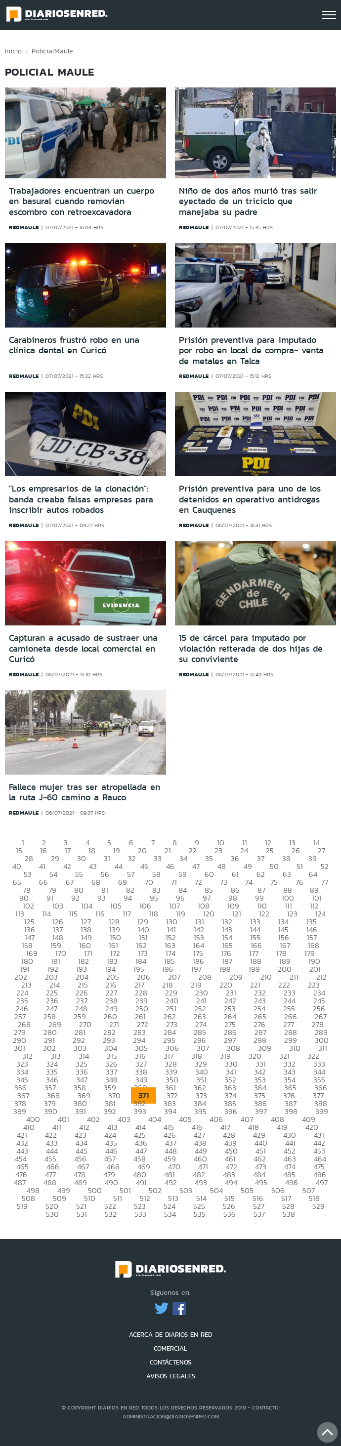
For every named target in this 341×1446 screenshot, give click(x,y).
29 (55, 858)
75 (274, 882)
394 (170, 1111)
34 (183, 858)
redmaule (24, 227)
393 (140, 1111)
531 (82, 1214)
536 (229, 1214)
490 (111, 1182)
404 (154, 1119)
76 (299, 882)
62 (260, 874)
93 (101, 898)
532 (111, 1214)
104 (86, 906)
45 (144, 866)
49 (248, 866)
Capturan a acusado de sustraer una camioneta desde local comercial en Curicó (83, 648)
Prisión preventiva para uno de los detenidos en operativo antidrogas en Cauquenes (250, 499)
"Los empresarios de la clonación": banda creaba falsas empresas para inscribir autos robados (81, 499)
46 (170, 866)
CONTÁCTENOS (170, 1362)
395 (200, 1111)
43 (93, 866)
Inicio (13, 50)
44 (119, 866)
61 (235, 874)
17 (68, 850)
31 (107, 858)
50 (274, 866)
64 (313, 874)
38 (286, 858)
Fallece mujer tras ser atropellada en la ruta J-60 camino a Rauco (84, 792)
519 (22, 1206)
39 (312, 858)
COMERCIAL (170, 1348)
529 (318, 1206)
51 (300, 866)
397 (261, 1111)
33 (158, 858)
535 (200, 1214)
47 (196, 866)
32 (132, 858)
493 (201, 1182)
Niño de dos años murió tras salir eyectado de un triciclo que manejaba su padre (248, 201)
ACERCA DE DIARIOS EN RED (170, 1334)
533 (140, 1214)
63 (287, 874)
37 (260, 858)
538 (289, 1214)
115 (73, 914)
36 (235, 858)
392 (110, 1111)
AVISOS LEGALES (170, 1376)
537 (259, 1214)
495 (261, 1182)
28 (29, 858)
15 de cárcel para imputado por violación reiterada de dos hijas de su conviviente (251, 648)
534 (170, 1214)
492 (171, 1182)
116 (100, 914)
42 (67, 866)
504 (216, 1190)
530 (52, 1214)
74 (249, 882)
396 (230, 1111)
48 (221, 866)
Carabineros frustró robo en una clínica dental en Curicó (74, 345)
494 (231, 1182)
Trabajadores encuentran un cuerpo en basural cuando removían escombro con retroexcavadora (81, 201)
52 (325, 866)
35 (209, 858)
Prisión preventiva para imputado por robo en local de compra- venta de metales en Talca (251, 350)
